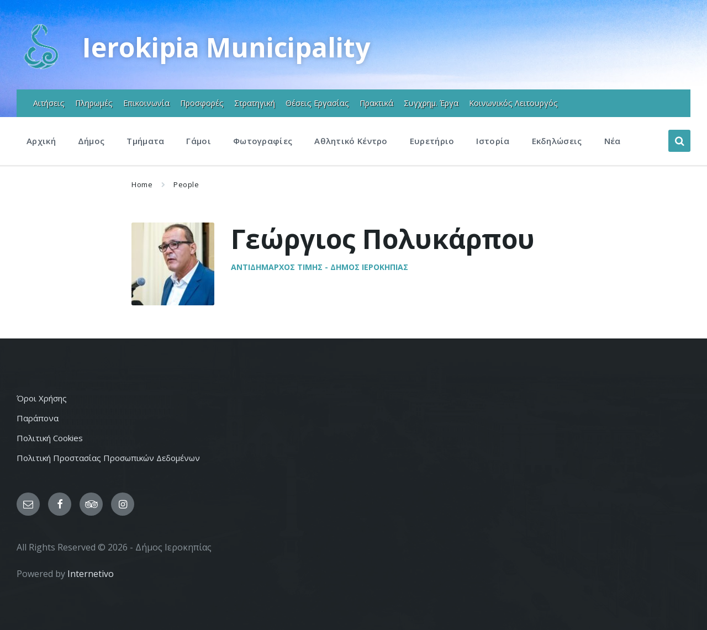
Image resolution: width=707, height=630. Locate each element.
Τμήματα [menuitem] (145, 140)
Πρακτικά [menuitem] (376, 103)
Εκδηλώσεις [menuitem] (557, 140)
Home (141, 184)
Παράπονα (38, 417)
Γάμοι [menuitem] (198, 140)
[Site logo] (41, 68)
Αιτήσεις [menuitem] (49, 103)
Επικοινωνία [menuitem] (146, 103)
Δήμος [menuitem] (91, 140)
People (186, 184)
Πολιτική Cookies (50, 437)
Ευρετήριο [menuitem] (432, 140)
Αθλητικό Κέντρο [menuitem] (351, 140)
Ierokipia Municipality (226, 47)
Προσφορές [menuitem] (202, 103)
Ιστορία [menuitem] (492, 140)
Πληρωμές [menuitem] (94, 103)
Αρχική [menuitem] (41, 140)
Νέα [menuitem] (612, 140)
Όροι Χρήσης (42, 398)
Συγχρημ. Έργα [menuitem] (431, 103)
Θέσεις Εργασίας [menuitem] (317, 103)
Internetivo (90, 574)
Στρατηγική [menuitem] (254, 103)
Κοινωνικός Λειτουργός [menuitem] (513, 103)
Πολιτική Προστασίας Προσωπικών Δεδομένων (108, 457)
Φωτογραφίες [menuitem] (262, 140)
